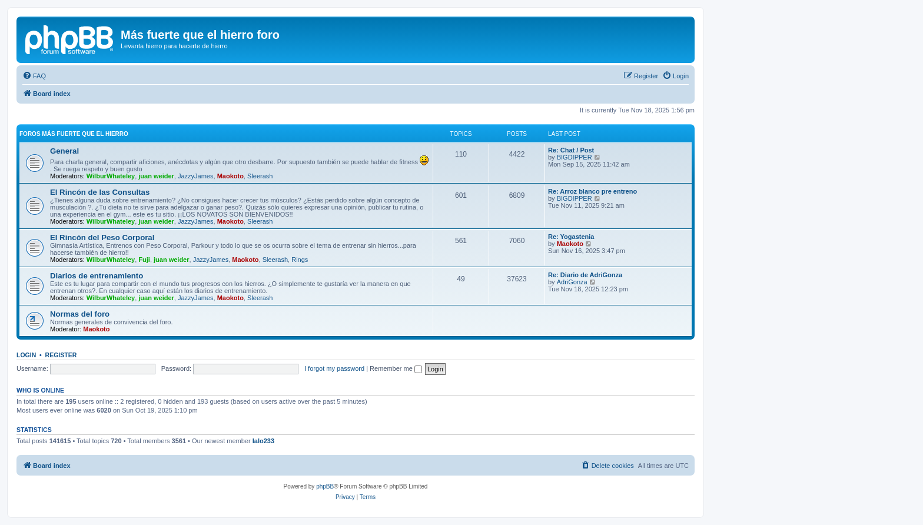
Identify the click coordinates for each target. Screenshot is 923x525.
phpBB (325, 486)
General (64, 151)
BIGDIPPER (574, 157)
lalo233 (263, 440)
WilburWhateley (111, 176)
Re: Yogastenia (571, 236)
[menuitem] (34, 76)
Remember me (396, 368)
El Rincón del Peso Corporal (102, 237)
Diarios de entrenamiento (96, 275)
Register (61, 354)
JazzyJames (196, 176)
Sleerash (260, 176)
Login (26, 354)
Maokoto (230, 176)
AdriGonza (572, 281)
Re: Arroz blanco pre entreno (592, 191)
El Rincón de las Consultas (100, 192)
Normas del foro (79, 314)
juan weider (156, 176)
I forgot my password (334, 368)
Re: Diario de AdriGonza (585, 274)
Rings (299, 259)
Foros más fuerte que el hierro (73, 134)
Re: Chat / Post (571, 150)
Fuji (144, 259)
